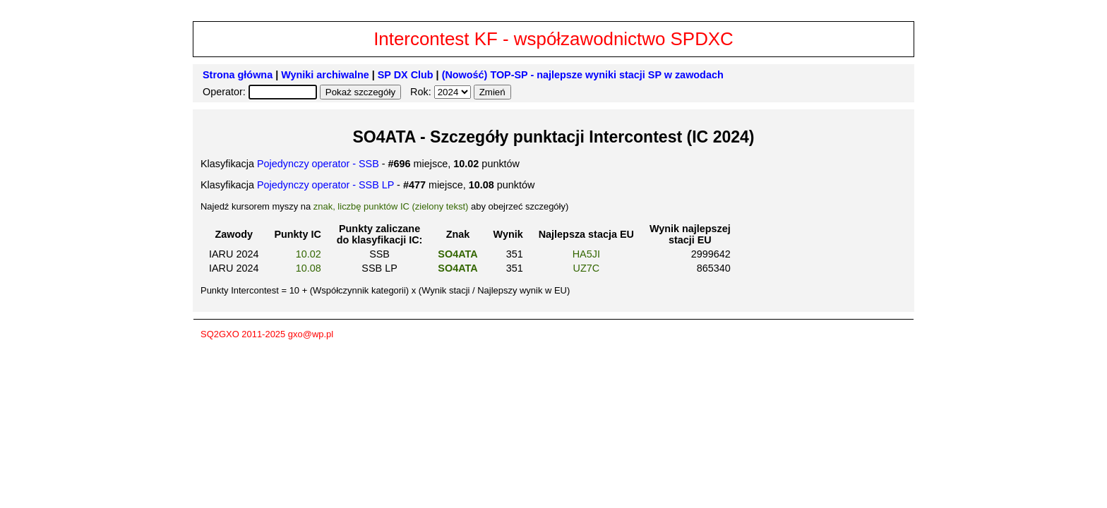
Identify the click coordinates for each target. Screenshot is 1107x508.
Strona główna (238, 74)
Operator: (226, 91)
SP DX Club (405, 74)
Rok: (422, 91)
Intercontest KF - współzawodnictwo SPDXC (553, 39)
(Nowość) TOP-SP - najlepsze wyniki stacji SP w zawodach (583, 74)
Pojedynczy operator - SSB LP (325, 184)
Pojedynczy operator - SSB (318, 163)
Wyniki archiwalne (325, 74)
